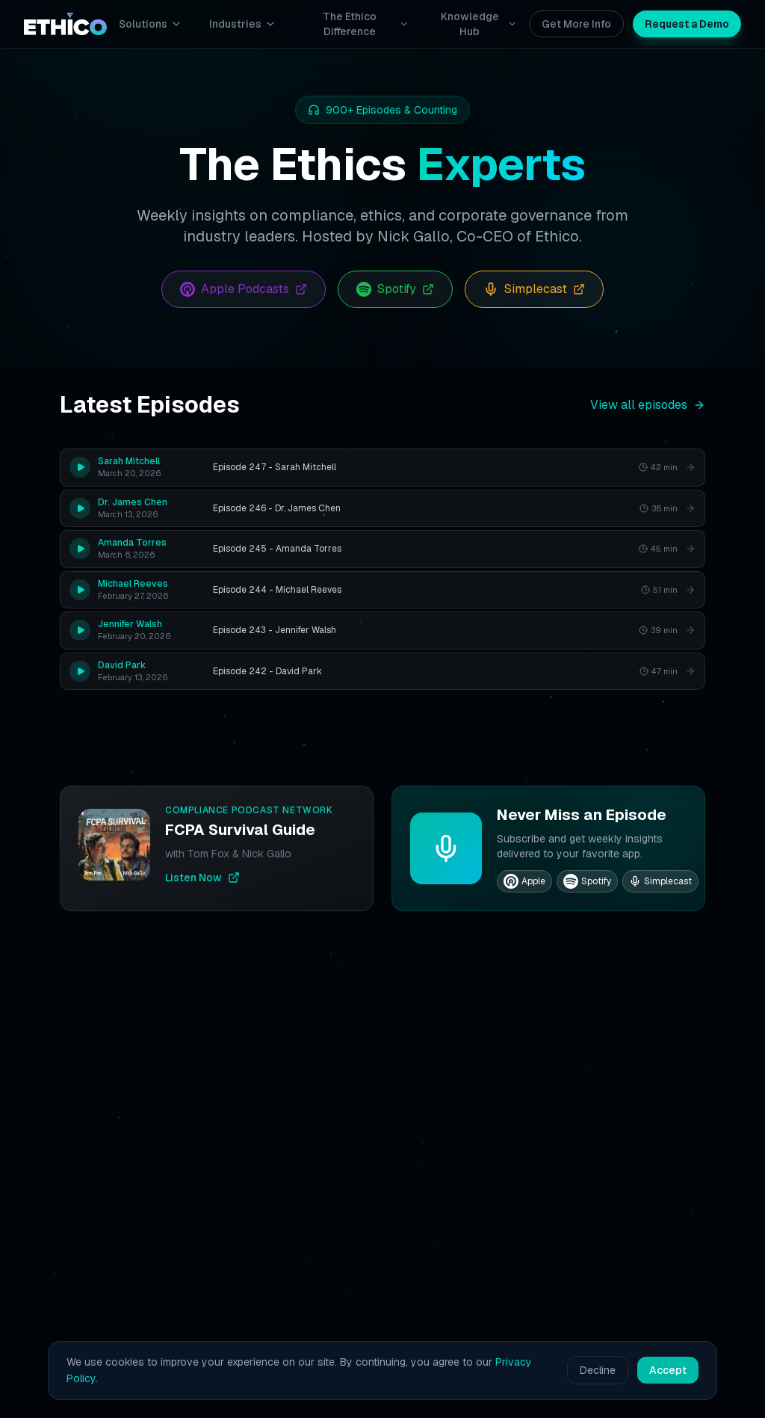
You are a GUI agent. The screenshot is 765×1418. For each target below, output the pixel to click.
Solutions (150, 24)
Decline (598, 1370)
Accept (668, 1370)
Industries (242, 24)
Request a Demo (687, 24)
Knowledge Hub (479, 24)
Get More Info (576, 24)
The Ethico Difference (366, 24)
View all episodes (647, 405)
